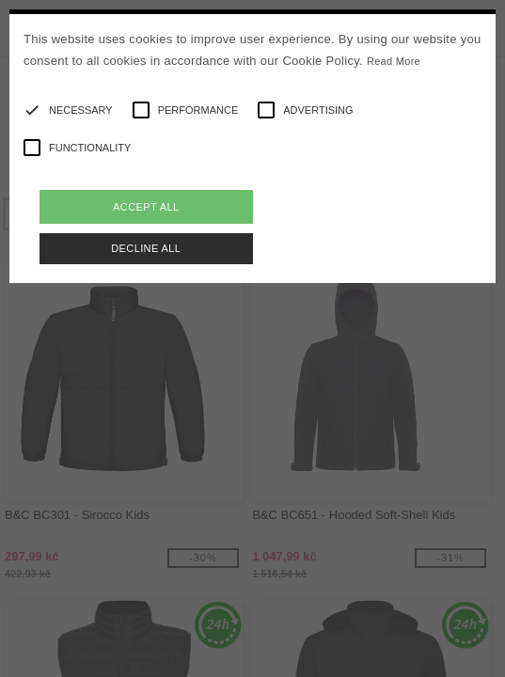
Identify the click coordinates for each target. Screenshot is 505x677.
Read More (393, 61)
